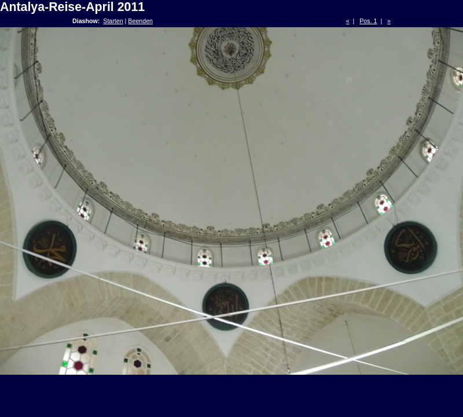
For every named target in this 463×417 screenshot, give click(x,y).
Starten (113, 20)
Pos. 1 (368, 20)
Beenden (140, 20)
